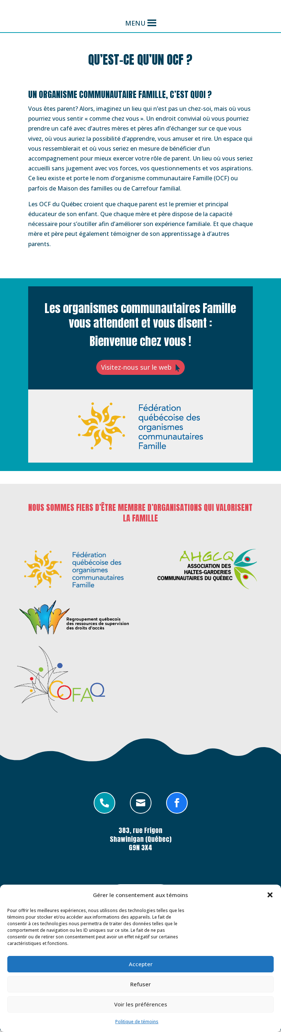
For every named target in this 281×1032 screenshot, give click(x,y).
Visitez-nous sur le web (135, 368)
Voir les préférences (140, 1004)
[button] (270, 895)
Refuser (140, 984)
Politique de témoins (136, 1021)
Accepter (141, 964)
